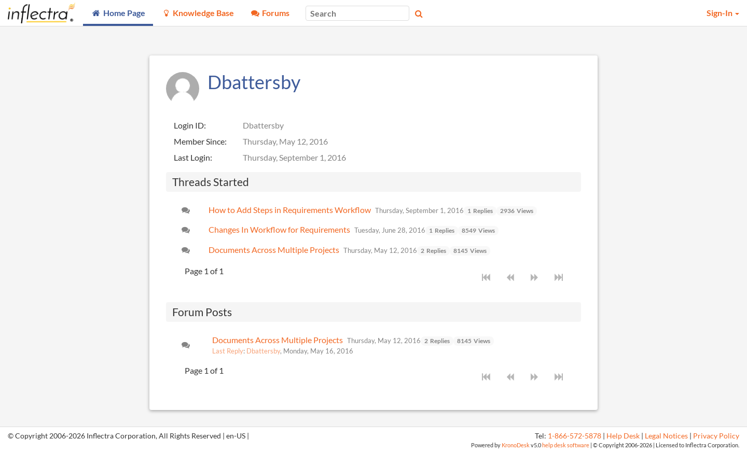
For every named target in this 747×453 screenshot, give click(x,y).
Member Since (199, 141)
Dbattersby (263, 351)
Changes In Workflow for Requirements (279, 229)
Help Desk (623, 436)
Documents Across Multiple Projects (274, 249)
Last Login (192, 157)
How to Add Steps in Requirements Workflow (290, 210)
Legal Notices (666, 436)
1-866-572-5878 (574, 436)
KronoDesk (516, 445)
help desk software (565, 445)
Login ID (189, 125)
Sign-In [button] (723, 13)
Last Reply (227, 351)
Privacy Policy (716, 436)
